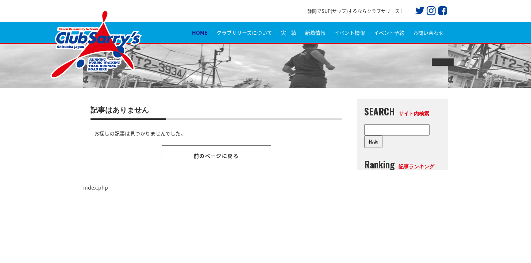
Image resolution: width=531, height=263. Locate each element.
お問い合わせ (428, 32)
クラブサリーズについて (244, 32)
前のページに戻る (216, 155)
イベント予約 (389, 32)
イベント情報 (349, 32)
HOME (200, 32)
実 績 (288, 32)
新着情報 (315, 32)
